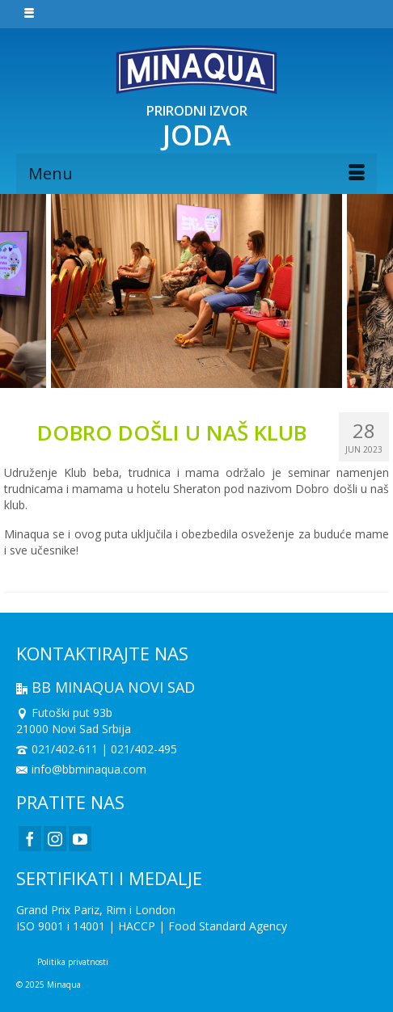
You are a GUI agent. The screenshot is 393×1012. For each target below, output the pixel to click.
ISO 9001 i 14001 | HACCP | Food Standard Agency (151, 926)
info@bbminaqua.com (81, 769)
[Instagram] (55, 838)
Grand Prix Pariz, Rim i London (95, 909)
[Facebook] (30, 838)
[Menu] (196, 174)
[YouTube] (80, 838)
